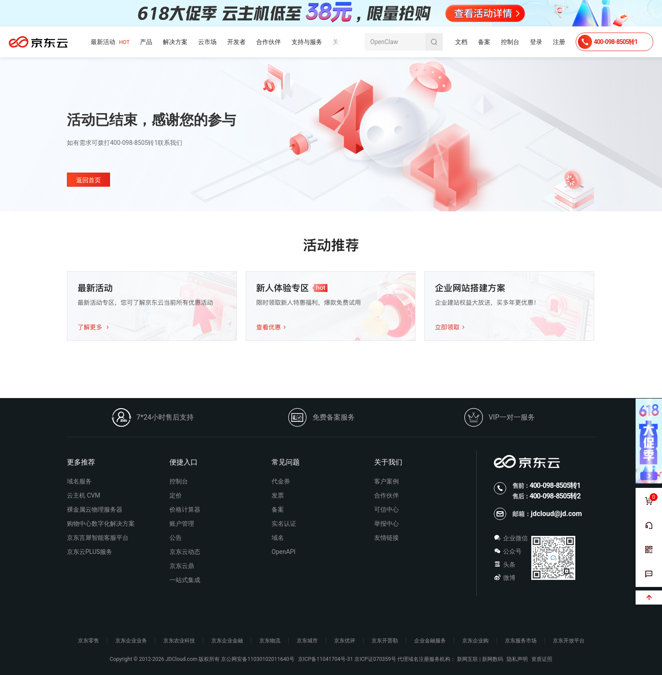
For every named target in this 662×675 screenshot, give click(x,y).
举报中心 (386, 523)
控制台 (510, 41)
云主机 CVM (83, 495)
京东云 (38, 42)
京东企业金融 (227, 641)
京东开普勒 (384, 641)
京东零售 (88, 641)
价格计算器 (184, 509)
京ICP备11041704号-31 (325, 659)
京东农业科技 (179, 641)
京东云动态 (184, 551)
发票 (278, 495)
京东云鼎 (181, 565)
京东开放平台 (569, 641)
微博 (504, 577)
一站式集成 (184, 579)
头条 (504, 564)
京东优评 (344, 641)
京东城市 (307, 641)
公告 (175, 537)
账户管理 (181, 523)
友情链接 (386, 537)
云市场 (207, 41)
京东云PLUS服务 (89, 551)
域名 (278, 537)
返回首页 (88, 180)
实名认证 (284, 523)
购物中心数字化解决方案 (101, 523)
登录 (536, 41)
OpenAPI (283, 551)
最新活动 (110, 42)
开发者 (236, 41)
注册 (559, 41)
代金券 (281, 481)
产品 (146, 41)
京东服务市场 (521, 641)
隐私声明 (517, 659)
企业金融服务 (430, 641)
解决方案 (175, 41)
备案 (484, 41)
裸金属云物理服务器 (94, 509)
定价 (175, 495)
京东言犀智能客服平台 (98, 537)
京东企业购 (475, 641)
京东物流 (269, 641)
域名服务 (79, 481)
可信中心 (386, 509)
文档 (461, 41)
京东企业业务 (131, 641)
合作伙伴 (268, 41)
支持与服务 (306, 41)
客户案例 (386, 481)
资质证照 (541, 659)
